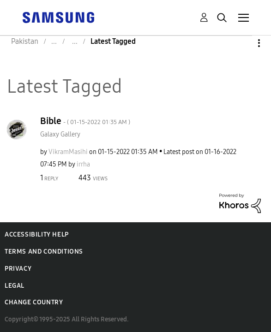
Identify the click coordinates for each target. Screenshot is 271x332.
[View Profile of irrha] (83, 164)
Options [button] (243, 43)
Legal (14, 286)
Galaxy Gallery (60, 134)
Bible (85, 120)
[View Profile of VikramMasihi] (68, 152)
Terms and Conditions (44, 251)
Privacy (18, 269)
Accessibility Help (37, 234)
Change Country (34, 302)
